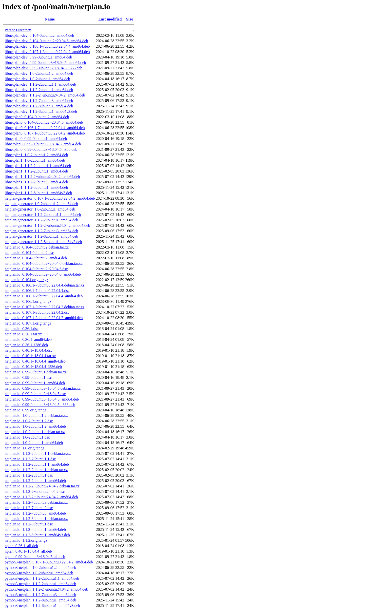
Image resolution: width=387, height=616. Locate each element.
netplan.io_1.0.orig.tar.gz (24, 448)
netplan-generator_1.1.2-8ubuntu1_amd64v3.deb (43, 242)
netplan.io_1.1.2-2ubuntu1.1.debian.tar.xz (38, 453)
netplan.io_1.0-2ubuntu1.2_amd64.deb (35, 426)
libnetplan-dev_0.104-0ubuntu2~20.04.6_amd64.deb (46, 41)
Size (129, 19)
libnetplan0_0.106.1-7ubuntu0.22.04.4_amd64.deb (45, 128)
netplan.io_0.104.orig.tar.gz (26, 280)
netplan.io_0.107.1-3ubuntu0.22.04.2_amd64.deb (44, 318)
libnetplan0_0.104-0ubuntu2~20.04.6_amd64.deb (44, 122)
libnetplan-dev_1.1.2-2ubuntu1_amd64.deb (39, 90)
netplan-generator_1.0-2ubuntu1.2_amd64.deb (41, 204)
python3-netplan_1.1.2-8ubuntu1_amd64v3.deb (42, 605)
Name (50, 19)
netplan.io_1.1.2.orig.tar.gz (26, 540)
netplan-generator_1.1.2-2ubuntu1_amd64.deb (41, 220)
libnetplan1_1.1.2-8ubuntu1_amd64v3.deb (38, 193)
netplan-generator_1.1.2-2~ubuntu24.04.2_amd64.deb (47, 225)
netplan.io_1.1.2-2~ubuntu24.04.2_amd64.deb (41, 497)
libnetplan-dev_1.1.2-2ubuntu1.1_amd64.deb (40, 84)
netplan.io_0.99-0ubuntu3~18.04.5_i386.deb (40, 405)
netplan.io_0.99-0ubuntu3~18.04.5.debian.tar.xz (43, 388)
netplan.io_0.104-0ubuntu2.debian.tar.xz (37, 247)
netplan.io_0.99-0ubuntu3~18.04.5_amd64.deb (42, 399)
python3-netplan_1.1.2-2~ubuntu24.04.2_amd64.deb (46, 589)
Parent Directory (18, 30)
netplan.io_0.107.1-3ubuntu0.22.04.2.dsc (37, 312)
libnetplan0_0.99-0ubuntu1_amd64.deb (36, 138)
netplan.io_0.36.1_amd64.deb (28, 339)
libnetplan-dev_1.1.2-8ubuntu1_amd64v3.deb (41, 111)
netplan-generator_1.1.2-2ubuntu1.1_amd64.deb (43, 214)
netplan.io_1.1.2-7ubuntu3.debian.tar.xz (36, 502)
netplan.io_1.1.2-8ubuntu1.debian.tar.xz (36, 519)
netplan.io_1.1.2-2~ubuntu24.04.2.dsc (35, 491)
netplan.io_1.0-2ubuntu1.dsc (27, 437)
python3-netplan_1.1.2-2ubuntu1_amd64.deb (40, 584)
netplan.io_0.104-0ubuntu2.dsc (29, 252)
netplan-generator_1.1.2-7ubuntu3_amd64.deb (41, 231)
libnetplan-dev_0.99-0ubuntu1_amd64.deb (38, 57)
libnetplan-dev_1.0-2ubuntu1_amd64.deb (37, 79)
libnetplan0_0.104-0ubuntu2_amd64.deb (37, 117)
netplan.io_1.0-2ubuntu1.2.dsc (29, 421)
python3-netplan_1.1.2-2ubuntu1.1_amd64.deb (42, 578)
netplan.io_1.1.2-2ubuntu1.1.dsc (30, 459)
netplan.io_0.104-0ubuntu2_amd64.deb (36, 258)
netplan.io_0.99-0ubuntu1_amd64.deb (35, 383)
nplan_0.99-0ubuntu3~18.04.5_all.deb (35, 557)
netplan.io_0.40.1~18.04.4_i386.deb (33, 367)
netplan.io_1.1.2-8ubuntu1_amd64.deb (35, 529)
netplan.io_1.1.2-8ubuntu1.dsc (29, 524)
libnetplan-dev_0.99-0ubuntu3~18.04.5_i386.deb (43, 68)
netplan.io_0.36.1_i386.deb (26, 345)
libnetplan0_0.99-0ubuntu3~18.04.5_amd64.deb (43, 144)
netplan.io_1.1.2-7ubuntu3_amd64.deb (35, 513)
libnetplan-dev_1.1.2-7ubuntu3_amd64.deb (39, 100)
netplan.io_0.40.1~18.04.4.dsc (29, 350)
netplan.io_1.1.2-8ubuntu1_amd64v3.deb (37, 535)
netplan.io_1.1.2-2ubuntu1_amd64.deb (35, 481)
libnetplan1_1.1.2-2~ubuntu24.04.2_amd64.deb (42, 176)
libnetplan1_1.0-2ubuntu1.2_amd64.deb (36, 155)
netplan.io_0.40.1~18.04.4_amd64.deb (35, 361)
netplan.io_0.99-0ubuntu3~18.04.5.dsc (35, 394)
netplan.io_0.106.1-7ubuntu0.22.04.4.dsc (37, 291)
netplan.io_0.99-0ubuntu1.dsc (28, 377)
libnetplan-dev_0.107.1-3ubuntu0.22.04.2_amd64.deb (47, 52)
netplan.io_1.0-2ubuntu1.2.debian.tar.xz (36, 415)
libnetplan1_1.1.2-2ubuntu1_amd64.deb (36, 171)
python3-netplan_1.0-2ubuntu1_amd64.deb (39, 573)
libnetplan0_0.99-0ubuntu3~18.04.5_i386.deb (41, 149)
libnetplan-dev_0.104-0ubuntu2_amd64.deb (39, 35)
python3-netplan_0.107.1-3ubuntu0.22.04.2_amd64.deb (49, 562)
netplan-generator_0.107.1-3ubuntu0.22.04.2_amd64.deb (50, 198)
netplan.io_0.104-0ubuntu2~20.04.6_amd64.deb (43, 274)
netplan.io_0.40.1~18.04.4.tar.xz (30, 356)
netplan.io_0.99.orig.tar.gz (25, 410)
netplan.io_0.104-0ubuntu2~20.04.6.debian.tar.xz (44, 263)
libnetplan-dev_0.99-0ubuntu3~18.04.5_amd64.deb (45, 62)
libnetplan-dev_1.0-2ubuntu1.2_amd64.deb (39, 73)
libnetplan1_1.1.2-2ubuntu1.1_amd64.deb (38, 166)
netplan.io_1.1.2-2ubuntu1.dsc (29, 475)
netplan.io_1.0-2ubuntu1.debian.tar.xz (35, 432)
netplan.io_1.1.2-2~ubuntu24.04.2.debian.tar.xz (42, 486)
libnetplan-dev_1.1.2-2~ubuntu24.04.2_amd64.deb (45, 95)
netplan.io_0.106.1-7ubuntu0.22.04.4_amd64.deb (44, 296)
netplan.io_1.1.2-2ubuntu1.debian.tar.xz (36, 470)
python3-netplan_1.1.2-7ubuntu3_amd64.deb (40, 595)
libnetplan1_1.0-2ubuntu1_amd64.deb (35, 160)
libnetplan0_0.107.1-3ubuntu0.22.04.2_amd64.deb (45, 133)
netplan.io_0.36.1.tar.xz (23, 334)
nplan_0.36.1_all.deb (21, 546)
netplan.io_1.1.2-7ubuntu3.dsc (29, 508)
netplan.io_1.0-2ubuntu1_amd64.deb (34, 443)
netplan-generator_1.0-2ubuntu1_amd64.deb (40, 209)
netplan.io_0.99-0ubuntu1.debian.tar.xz (36, 372)
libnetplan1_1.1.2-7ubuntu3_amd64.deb (36, 182)
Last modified (110, 19)
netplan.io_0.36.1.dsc (22, 329)
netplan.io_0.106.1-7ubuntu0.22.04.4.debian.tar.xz (44, 285)
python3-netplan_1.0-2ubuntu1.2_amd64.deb (40, 567)
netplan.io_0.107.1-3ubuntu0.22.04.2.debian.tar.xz (44, 307)
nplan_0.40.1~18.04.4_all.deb (28, 551)
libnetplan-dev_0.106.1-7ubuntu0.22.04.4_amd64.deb (47, 46)
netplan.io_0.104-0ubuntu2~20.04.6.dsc (36, 269)
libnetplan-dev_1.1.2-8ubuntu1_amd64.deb (39, 106)
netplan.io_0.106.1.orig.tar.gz (28, 301)
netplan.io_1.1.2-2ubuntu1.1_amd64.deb (37, 464)
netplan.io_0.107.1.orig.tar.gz (28, 323)
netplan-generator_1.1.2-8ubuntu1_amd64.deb (41, 236)
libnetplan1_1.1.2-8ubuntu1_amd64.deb (36, 187)
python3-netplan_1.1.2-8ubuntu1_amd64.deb (40, 600)
